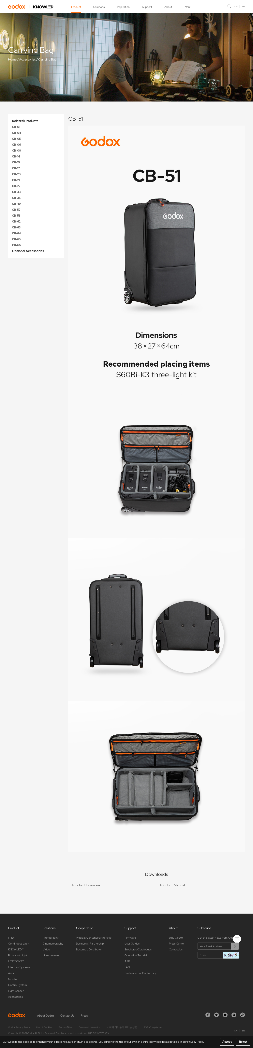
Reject (243, 1041)
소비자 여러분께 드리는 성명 (122, 1027)
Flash (11, 937)
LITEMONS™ (16, 961)
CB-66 (16, 245)
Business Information (89, 1027)
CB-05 (16, 139)
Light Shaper (16, 991)
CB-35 (16, 198)
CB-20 (16, 174)
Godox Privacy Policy (19, 1027)
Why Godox (176, 937)
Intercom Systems (19, 967)
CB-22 (16, 186)
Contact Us (176, 949)
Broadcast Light (17, 955)
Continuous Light (18, 943)
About (168, 7)
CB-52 (16, 209)
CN (236, 6)
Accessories (27, 59)
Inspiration (123, 7)
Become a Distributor (89, 949)
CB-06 (16, 144)
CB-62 (16, 221)
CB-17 (16, 168)
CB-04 (16, 133)
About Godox (45, 1015)
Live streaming (51, 955)
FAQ (127, 967)
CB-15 (16, 162)
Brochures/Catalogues (138, 949)
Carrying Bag (47, 59)
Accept (227, 1041)
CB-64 (16, 233)
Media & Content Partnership (94, 937)
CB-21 (16, 180)
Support (147, 7)
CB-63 (16, 227)
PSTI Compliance (153, 1027)
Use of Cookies (44, 1027)
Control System (17, 985)
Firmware (130, 937)
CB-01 (16, 127)
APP (127, 961)
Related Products (25, 121)
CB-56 (16, 215)
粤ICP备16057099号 (99, 1033)
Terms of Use (65, 1027)
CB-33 (16, 192)
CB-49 (16, 204)
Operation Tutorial (136, 955)
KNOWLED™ (15, 949)
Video (46, 949)
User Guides (132, 943)
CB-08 (16, 150)
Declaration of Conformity (140, 973)
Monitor (13, 979)
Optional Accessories (28, 251)
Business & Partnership (90, 943)
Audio (11, 973)
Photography (50, 937)
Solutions (99, 7)
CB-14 (16, 156)
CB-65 (16, 239)
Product (76, 7)
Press (84, 1015)
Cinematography (53, 943)
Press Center (177, 943)
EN (243, 6)
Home (12, 59)
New (187, 7)
